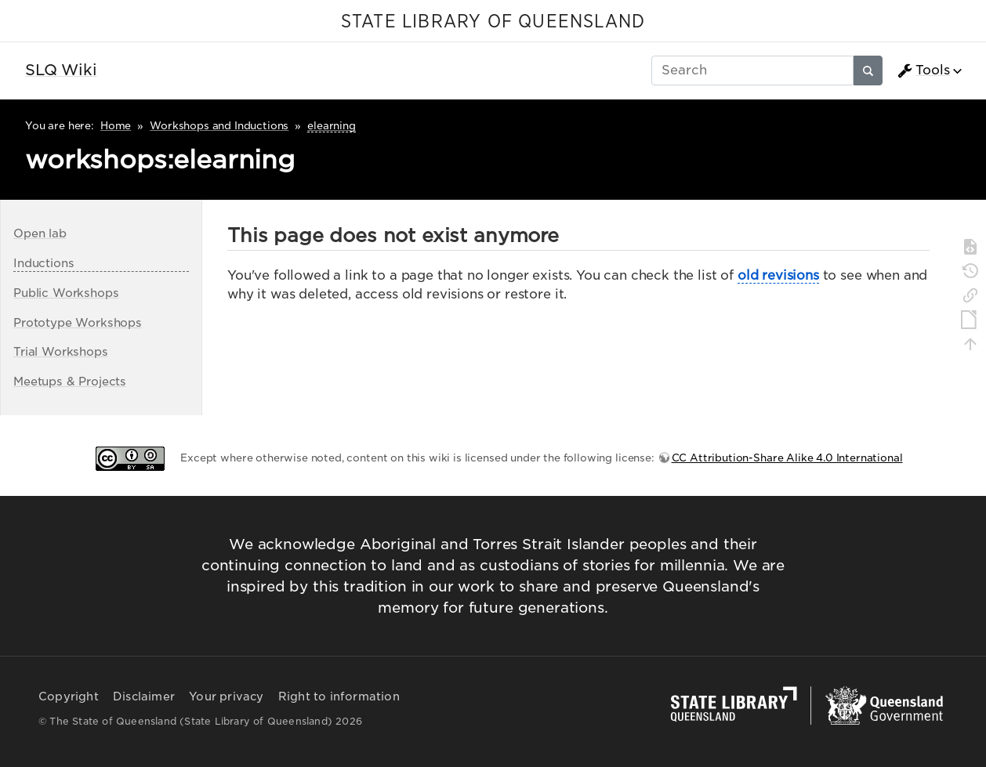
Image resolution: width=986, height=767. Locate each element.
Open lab (40, 233)
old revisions (778, 275)
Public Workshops (65, 292)
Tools (923, 70)
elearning (331, 126)
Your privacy (226, 696)
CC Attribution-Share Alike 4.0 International (787, 458)
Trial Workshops (60, 351)
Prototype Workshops (77, 322)
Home (115, 126)
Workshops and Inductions (219, 126)
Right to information (339, 696)
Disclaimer (144, 696)
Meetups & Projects (69, 381)
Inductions (43, 263)
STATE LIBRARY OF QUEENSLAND (493, 22)
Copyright (68, 696)
